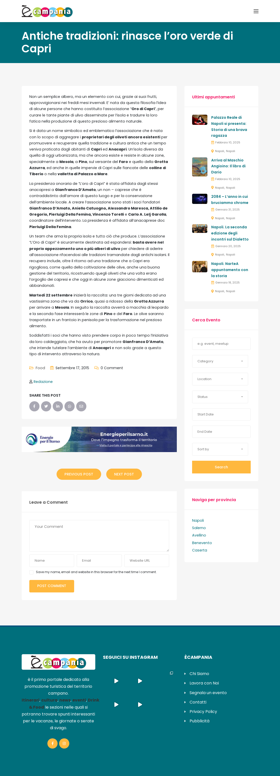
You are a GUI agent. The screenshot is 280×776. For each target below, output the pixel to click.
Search (221, 467)
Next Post (124, 474)
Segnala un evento (208, 693)
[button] (220, 361)
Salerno (199, 527)
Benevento (202, 542)
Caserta (199, 550)
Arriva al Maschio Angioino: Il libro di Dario (228, 166)
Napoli (219, 151)
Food (40, 367)
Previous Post (78, 474)
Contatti (198, 702)
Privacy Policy (203, 711)
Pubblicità (199, 721)
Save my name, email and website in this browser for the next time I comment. (96, 572)
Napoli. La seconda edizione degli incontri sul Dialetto (230, 233)
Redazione (43, 381)
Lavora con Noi (204, 683)
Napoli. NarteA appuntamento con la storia (229, 269)
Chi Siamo (199, 674)
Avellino (199, 535)
